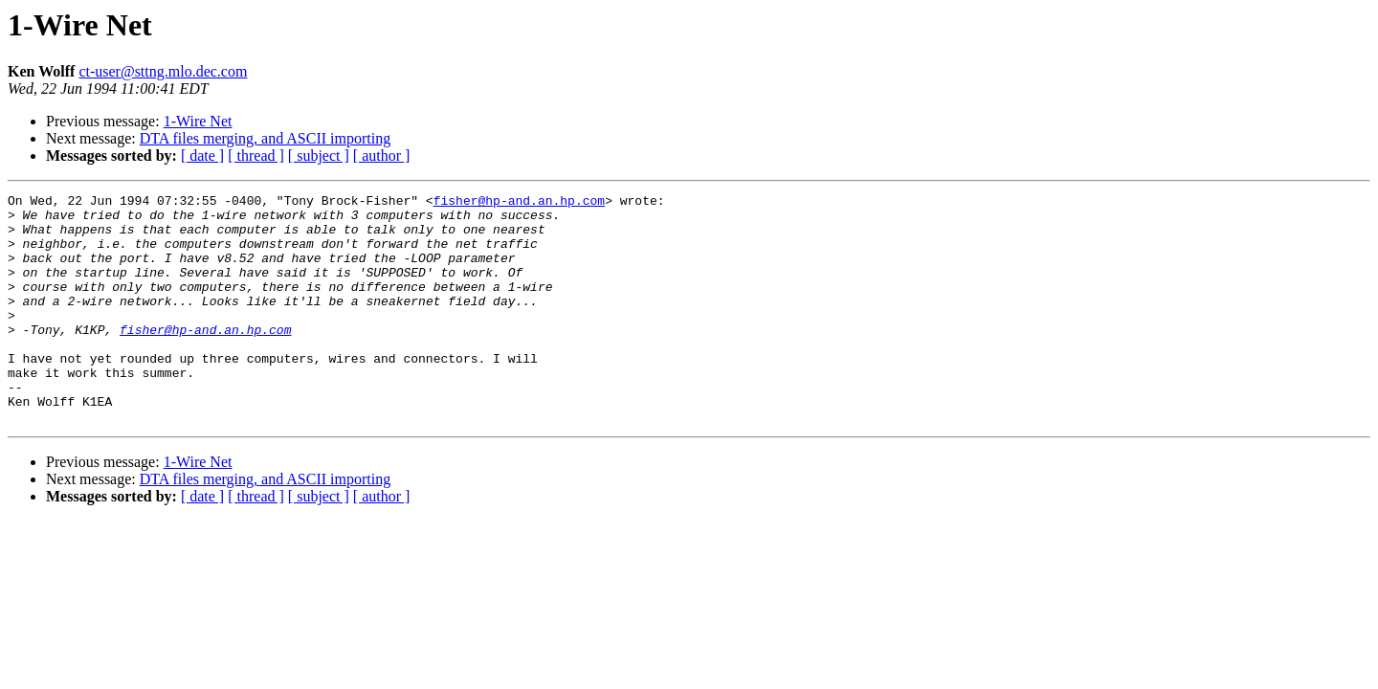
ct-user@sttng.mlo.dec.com (162, 71)
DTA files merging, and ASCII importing (265, 138)
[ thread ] (256, 155)
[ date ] (202, 155)
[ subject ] (318, 155)
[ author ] (382, 155)
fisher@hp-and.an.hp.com (519, 202)
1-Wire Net (198, 121)
